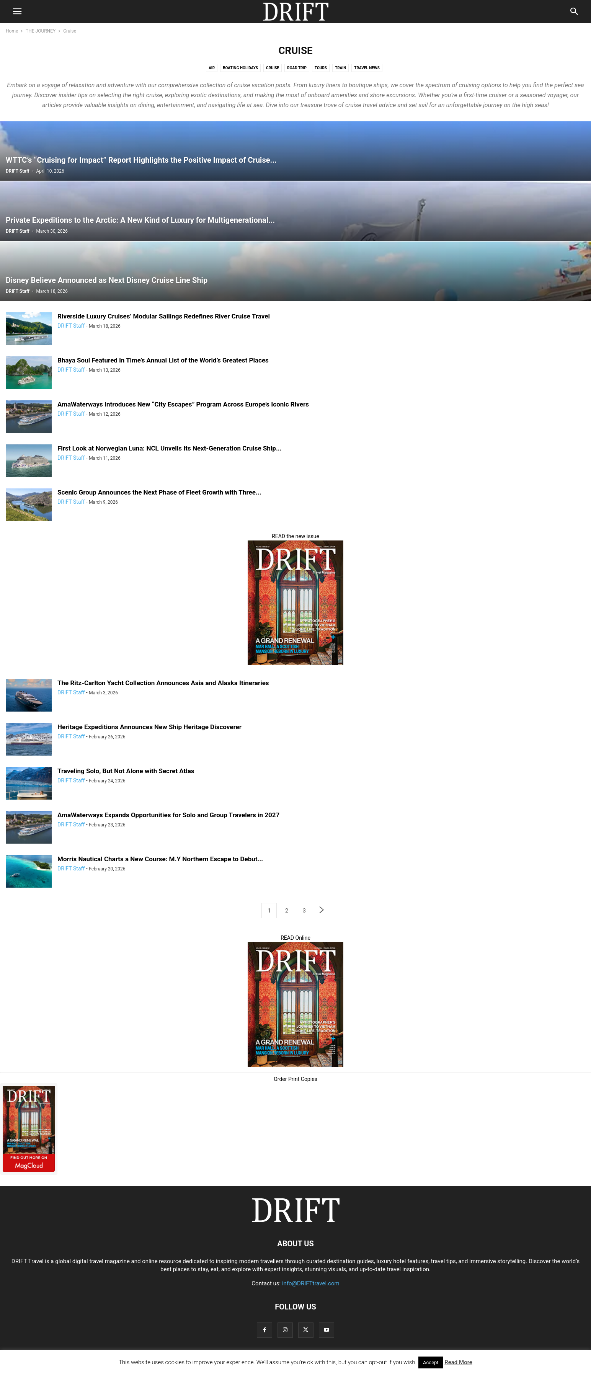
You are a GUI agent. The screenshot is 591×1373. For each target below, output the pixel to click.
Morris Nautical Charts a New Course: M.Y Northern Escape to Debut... (160, 859)
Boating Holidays (240, 68)
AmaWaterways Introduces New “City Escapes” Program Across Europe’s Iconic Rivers (183, 404)
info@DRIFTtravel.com (311, 1283)
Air (212, 68)
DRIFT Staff (17, 171)
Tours (321, 68)
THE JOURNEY (41, 31)
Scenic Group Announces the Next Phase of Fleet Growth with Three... (159, 492)
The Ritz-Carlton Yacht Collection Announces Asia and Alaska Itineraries (163, 683)
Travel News (367, 68)
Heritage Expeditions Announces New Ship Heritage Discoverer (149, 727)
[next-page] (322, 911)
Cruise (272, 68)
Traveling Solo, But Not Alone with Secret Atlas (125, 771)
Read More (458, 1362)
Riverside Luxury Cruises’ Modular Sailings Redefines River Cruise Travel (163, 316)
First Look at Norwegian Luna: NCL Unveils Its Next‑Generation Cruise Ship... (169, 448)
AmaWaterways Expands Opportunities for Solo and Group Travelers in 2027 (168, 815)
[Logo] (295, 1220)
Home (12, 31)
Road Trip (297, 68)
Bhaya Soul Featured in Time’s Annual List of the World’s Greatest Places (163, 360)
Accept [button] (431, 1362)
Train (340, 68)
